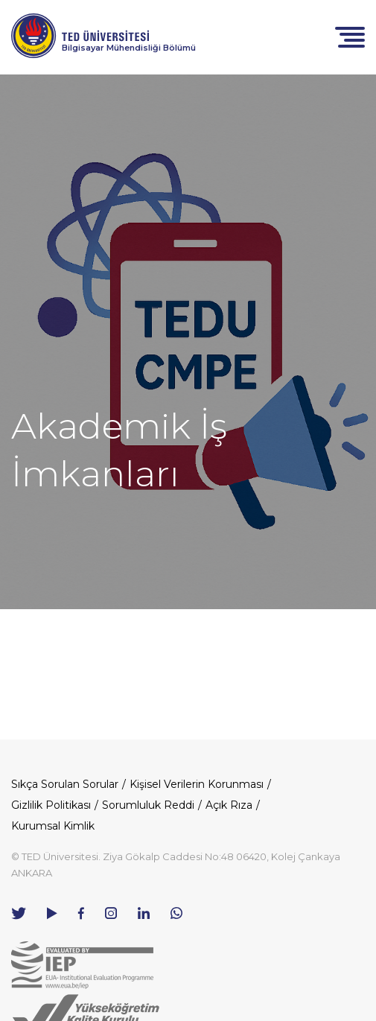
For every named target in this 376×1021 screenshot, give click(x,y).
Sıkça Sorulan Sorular (64, 784)
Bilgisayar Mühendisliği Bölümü (129, 47)
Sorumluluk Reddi (148, 805)
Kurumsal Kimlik (53, 826)
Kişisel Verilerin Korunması (197, 784)
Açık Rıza (228, 805)
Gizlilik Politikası (51, 805)
